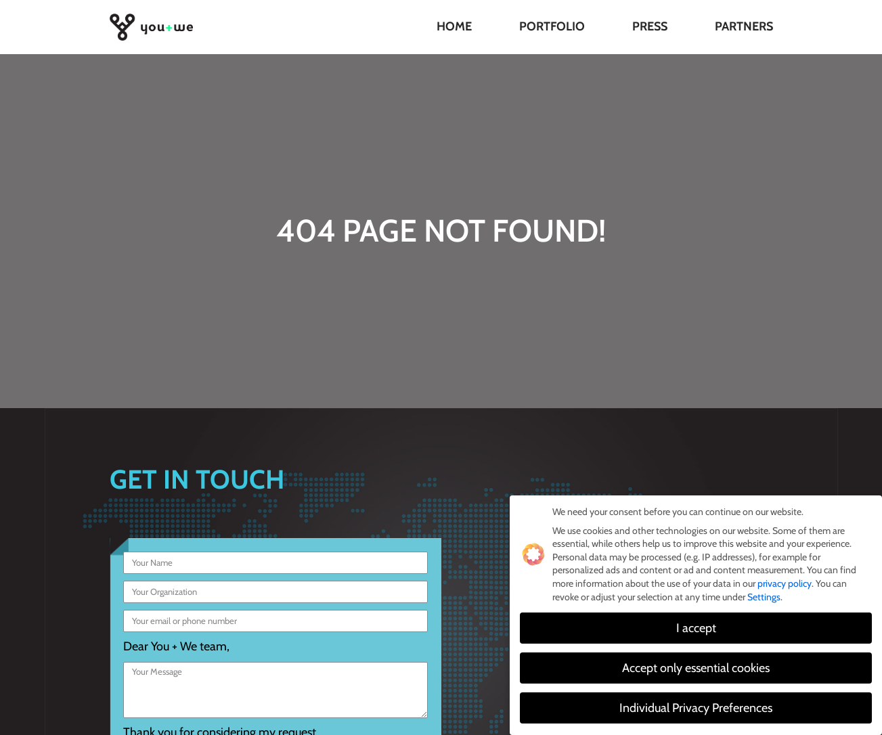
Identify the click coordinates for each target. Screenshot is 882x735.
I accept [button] (696, 628)
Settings (763, 597)
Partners (744, 26)
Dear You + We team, (176, 646)
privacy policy (784, 584)
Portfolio (552, 26)
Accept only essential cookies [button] (696, 668)
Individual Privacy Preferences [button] (695, 708)
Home (454, 26)
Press (649, 26)
